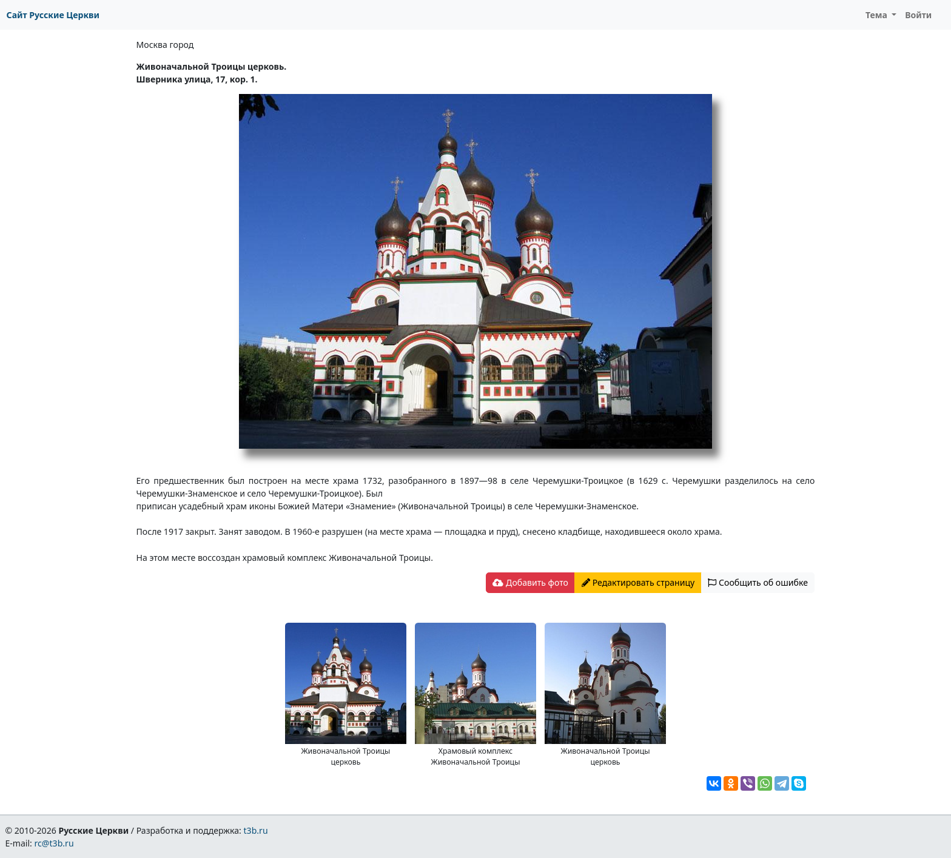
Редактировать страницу (638, 582)
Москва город (165, 44)
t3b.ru (256, 830)
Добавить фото (530, 582)
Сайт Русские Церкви (53, 15)
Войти (918, 15)
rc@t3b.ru (54, 843)
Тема (877, 15)
